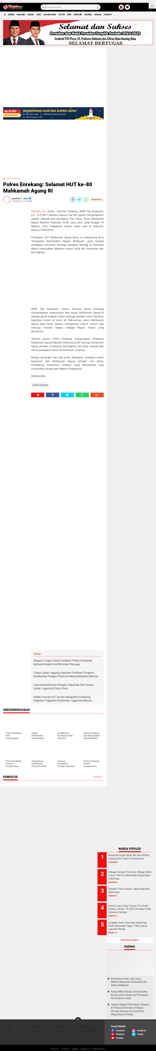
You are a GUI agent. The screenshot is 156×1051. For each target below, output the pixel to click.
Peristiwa (98, 14)
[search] (70, 7)
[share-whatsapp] (85, 199)
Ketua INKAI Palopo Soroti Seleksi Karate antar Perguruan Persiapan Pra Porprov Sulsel (129, 988)
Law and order (62, 14)
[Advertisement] (15, 252)
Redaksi (75, 1042)
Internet (112, 14)
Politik (77, 14)
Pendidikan (61, 1020)
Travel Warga (89, 1024)
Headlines (26, 14)
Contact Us (63, 1042)
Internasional (36, 1020)
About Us (51, 1042)
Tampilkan (97, 777)
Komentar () (96, 199)
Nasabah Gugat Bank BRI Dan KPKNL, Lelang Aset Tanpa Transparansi (133, 858)
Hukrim (14, 14)
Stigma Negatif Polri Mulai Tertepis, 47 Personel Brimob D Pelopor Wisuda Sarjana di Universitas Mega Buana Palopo (130, 1002)
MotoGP (7, 1024)
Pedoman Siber (101, 1042)
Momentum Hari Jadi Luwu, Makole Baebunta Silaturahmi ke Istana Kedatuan (129, 975)
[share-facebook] (72, 199)
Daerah (39, 14)
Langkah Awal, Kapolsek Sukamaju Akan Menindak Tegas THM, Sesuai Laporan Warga (132, 923)
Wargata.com (38, 211)
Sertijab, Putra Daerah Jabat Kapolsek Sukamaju (132, 888)
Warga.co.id (86, 1042)
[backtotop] (78, 1013)
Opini (87, 14)
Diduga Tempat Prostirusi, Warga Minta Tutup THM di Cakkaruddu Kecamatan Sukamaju (132, 875)
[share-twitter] (79, 199)
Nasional (8, 1020)
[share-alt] (37, 395)
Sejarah (60, 1024)
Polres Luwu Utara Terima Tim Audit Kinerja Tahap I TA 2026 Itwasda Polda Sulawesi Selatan (133, 907)
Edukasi (124, 14)
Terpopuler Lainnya (130, 933)
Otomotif (136, 14)
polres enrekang (14, 178)
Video (49, 14)
